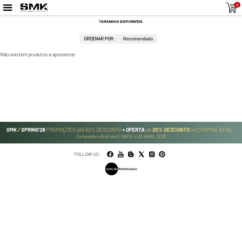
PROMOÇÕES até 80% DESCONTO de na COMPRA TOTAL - (121, 132)
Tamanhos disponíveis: (121, 21)
